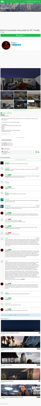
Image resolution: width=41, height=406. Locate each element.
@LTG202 (7, 227)
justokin (6, 238)
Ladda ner (20, 35)
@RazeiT (6, 188)
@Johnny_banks (8, 310)
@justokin (7, 250)
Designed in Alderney (4, 403)
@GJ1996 (7, 163)
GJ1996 (6, 174)
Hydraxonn (7, 199)
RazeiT (6, 181)
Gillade (11, 113)
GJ (12, 41)
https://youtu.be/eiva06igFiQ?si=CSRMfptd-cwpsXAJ (15, 221)
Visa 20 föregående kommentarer (20, 159)
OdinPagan (7, 162)
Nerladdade (4, 113)
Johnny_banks (8, 303)
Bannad (10, 219)
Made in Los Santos (4, 404)
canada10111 (7, 167)
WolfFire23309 (8, 205)
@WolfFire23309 (8, 213)
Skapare (9, 174)
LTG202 (6, 219)
